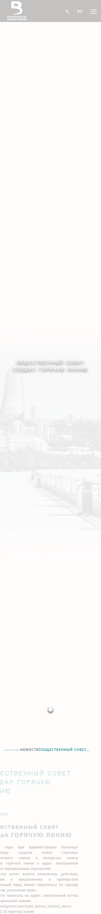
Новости (29, 749)
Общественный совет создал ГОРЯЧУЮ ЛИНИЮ (66, 750)
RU (79, 11)
